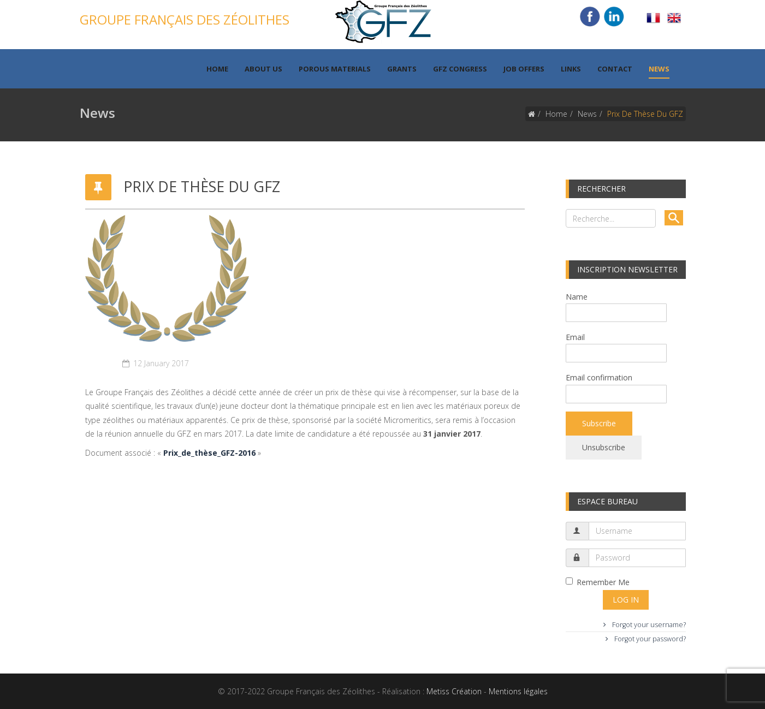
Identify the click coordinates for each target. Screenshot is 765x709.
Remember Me (598, 582)
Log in (626, 599)
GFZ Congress (460, 69)
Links (571, 69)
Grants (402, 69)
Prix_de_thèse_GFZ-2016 (209, 453)
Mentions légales (518, 691)
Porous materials (335, 69)
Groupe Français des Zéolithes (184, 19)
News (659, 69)
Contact (614, 69)
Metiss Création (454, 691)
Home (217, 69)
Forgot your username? (648, 624)
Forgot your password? (649, 639)
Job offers (523, 69)
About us (263, 69)
